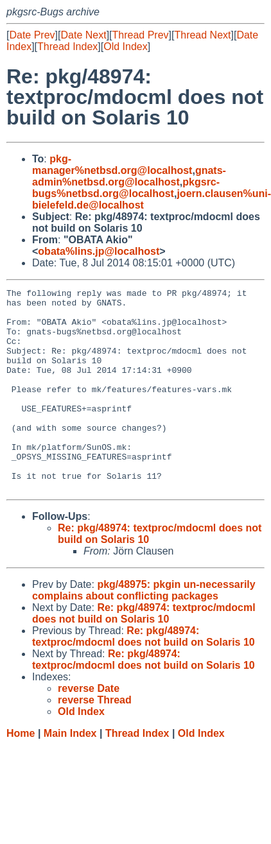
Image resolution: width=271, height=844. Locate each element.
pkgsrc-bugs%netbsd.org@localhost (126, 188)
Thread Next (202, 35)
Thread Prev (140, 35)
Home (20, 773)
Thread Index (67, 46)
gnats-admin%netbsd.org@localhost (129, 176)
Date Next (83, 35)
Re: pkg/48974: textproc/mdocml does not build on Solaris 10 (144, 653)
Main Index (70, 773)
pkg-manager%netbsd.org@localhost (112, 164)
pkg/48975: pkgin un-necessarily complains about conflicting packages (144, 630)
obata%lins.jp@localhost (98, 251)
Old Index (125, 46)
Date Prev (32, 35)
